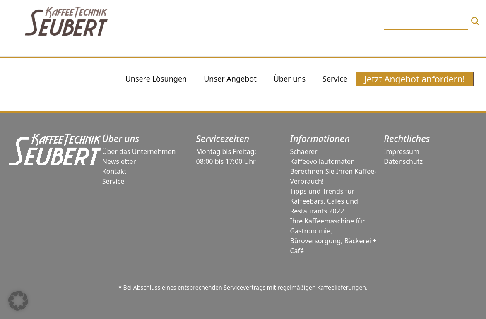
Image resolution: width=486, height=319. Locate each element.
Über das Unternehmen (139, 151)
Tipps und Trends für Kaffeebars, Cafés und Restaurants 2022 (324, 201)
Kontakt (114, 171)
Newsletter (119, 161)
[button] (18, 301)
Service (113, 181)
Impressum (401, 151)
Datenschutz (403, 161)
